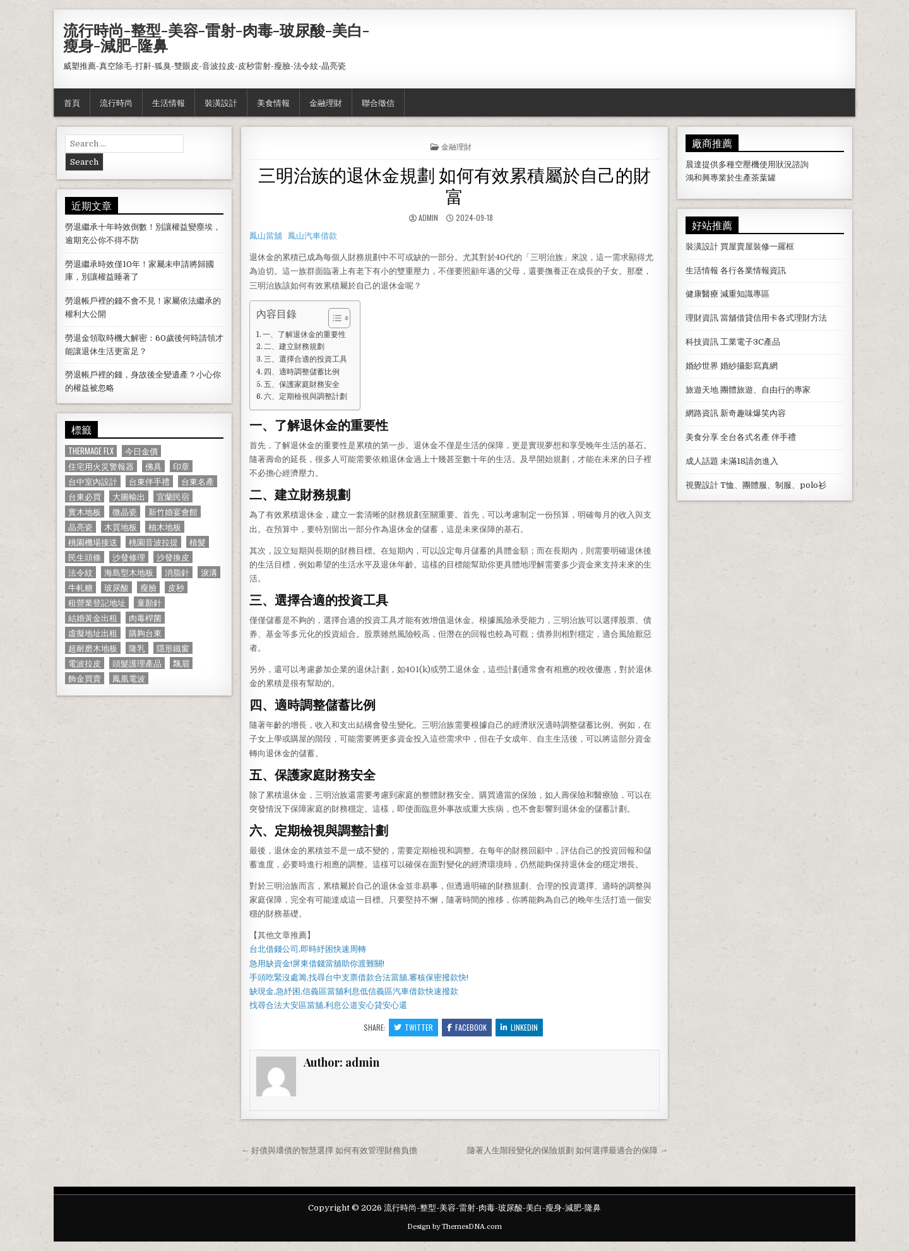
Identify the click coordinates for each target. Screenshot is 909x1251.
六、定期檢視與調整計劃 (305, 396)
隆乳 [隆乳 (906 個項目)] (137, 648)
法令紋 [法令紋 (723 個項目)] (80, 572)
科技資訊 (702, 342)
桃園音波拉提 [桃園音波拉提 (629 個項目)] (153, 542)
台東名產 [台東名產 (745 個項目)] (197, 481)
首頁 (72, 102)
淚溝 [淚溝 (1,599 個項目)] (209, 572)
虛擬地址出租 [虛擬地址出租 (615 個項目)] (92, 633)
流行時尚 (116, 102)
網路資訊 (702, 413)
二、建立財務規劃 (294, 346)
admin (428, 217)
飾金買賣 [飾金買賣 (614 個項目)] (84, 678)
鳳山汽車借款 (312, 235)
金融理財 (325, 102)
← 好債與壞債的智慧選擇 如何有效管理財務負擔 (329, 1150)
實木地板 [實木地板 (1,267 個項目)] (84, 512)
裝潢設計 (221, 102)
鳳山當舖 (265, 235)
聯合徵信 (378, 102)
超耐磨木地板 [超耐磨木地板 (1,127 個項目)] (92, 648)
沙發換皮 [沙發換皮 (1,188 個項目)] (173, 557)
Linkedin (519, 1027)
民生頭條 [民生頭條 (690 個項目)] (84, 557)
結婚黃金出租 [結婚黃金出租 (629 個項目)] (92, 618)
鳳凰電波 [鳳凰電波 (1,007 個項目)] (128, 678)
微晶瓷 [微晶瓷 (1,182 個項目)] (124, 512)
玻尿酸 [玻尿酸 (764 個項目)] (116, 587)
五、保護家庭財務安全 (302, 384)
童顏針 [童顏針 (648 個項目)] (149, 602)
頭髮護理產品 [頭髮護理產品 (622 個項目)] (137, 663)
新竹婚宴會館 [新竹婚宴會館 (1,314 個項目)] (173, 512)
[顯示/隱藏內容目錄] (333, 318)
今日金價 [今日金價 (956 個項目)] (141, 451)
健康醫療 (702, 294)
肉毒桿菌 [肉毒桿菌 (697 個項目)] (145, 618)
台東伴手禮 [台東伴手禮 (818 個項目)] (149, 481)
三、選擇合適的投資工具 (305, 359)
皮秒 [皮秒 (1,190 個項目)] (176, 587)
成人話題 (702, 461)
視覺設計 (702, 485)
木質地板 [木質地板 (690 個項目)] (120, 527)
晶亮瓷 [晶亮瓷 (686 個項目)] (80, 527)
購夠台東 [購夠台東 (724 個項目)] (145, 633)
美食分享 (702, 437)
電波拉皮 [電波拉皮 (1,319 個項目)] (84, 663)
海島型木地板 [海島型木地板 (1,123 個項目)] (128, 572)
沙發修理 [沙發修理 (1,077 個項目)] (128, 557)
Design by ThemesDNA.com (454, 1227)
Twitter (413, 1027)
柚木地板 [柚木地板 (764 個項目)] (164, 527)
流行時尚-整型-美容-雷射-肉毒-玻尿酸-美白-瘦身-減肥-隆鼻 (216, 37)
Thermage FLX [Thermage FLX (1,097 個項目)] (91, 451)
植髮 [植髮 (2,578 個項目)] (197, 542)
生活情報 (168, 102)
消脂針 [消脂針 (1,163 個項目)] (177, 572)
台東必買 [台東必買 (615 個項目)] (84, 496)
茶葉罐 (763, 177)
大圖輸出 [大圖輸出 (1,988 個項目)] (128, 496)
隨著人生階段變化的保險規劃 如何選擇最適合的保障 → (567, 1150)
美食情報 (273, 102)
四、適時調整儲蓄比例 (302, 371)
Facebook (467, 1027)
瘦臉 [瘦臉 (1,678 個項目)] (148, 587)
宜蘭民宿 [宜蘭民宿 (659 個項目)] (173, 496)
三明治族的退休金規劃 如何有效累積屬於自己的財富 (454, 184)
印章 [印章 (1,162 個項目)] (181, 466)
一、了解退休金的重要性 (304, 334)
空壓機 (747, 164)
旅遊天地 (702, 389)
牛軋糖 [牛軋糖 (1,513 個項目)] (80, 587)
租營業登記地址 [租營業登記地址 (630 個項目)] (97, 602)
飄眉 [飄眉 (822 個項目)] (181, 663)
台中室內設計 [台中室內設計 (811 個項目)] (92, 481)
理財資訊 (702, 318)
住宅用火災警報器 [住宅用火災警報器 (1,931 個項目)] (101, 466)
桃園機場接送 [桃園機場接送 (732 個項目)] (92, 542)
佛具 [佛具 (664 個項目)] (153, 466)
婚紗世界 (702, 366)
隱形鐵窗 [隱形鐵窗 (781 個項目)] (173, 648)
